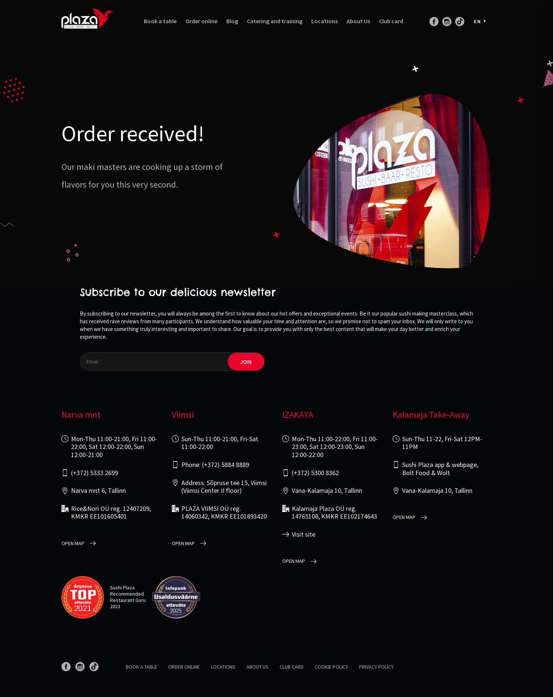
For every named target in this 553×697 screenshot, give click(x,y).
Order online (201, 21)
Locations (324, 21)
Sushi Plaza (122, 587)
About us (258, 666)
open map (72, 543)
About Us (358, 21)
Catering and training (274, 21)
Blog (232, 21)
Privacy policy (376, 666)
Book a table (160, 21)
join (246, 361)
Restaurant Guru (128, 600)
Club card (391, 21)
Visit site (303, 534)
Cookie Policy (331, 666)
